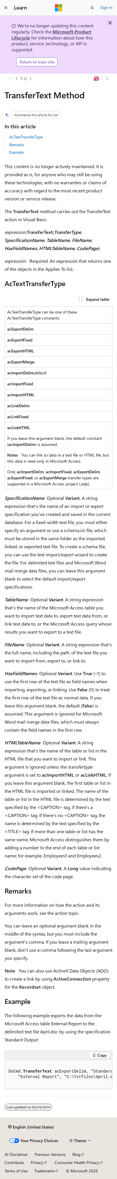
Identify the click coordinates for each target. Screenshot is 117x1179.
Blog (76, 1154)
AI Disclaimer (16, 1154)
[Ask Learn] (96, 78)
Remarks (16, 144)
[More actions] (107, 78)
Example (16, 152)
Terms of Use (16, 1171)
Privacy (37, 1162)
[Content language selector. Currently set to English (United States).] (31, 1127)
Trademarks (44, 1171)
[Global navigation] (6, 8)
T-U (23, 78)
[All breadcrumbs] (10, 78)
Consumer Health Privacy (77, 1162)
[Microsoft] (58, 8)
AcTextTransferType (26, 137)
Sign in (106, 7)
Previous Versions (50, 1154)
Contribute (14, 1162)
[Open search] (92, 8)
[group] (58, 1074)
